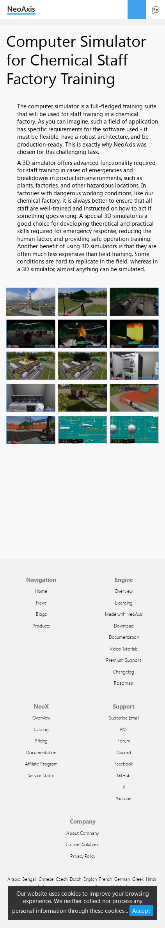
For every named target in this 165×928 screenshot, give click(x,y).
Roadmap (123, 683)
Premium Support (123, 660)
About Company (82, 833)
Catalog (41, 729)
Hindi (151, 879)
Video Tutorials (124, 648)
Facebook (123, 763)
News (41, 602)
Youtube (123, 798)
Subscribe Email (124, 717)
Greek (138, 879)
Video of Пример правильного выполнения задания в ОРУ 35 (82, 505)
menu (137, 9)
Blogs (41, 614)
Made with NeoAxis (124, 614)
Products (41, 625)
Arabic (13, 879)
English (90, 879)
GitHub (124, 775)
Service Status (41, 775)
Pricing (41, 740)
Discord (123, 752)
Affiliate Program (41, 763)
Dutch (75, 879)
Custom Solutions (82, 844)
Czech (61, 879)
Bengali (29, 879)
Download (124, 625)
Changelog (123, 671)
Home (41, 591)
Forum (123, 740)
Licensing (124, 602)
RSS (124, 729)
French (105, 879)
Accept (141, 910)
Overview (124, 591)
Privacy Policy (82, 856)
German (122, 879)
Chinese (46, 879)
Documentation (124, 637)
